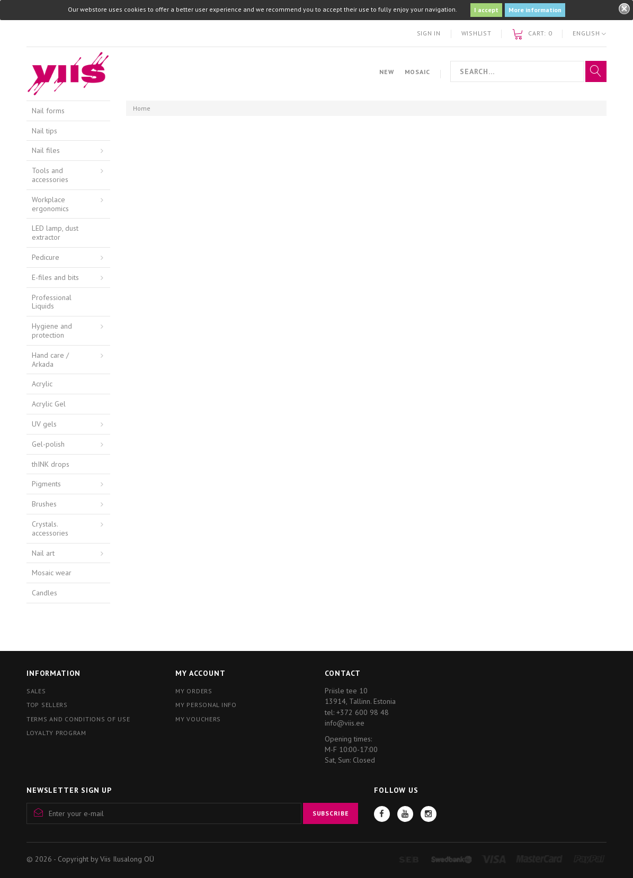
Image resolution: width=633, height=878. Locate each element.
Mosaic (417, 72)
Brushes (44, 504)
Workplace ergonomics (50, 204)
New (386, 72)
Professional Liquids (52, 302)
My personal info (206, 705)
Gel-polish (48, 444)
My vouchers (198, 719)
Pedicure (45, 257)
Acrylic (42, 383)
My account (200, 673)
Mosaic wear (52, 572)
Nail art (43, 553)
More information (535, 10)
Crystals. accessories (50, 528)
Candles (44, 593)
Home (141, 108)
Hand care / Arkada (50, 359)
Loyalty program (56, 733)
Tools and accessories (50, 175)
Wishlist (476, 33)
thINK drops (50, 464)
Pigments (46, 483)
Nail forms (48, 110)
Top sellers (47, 705)
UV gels (44, 424)
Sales (36, 691)
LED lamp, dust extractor (55, 232)
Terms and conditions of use (78, 719)
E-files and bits (55, 277)
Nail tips (44, 130)
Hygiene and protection (52, 330)
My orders (193, 691)
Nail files (46, 150)
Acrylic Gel (49, 404)
